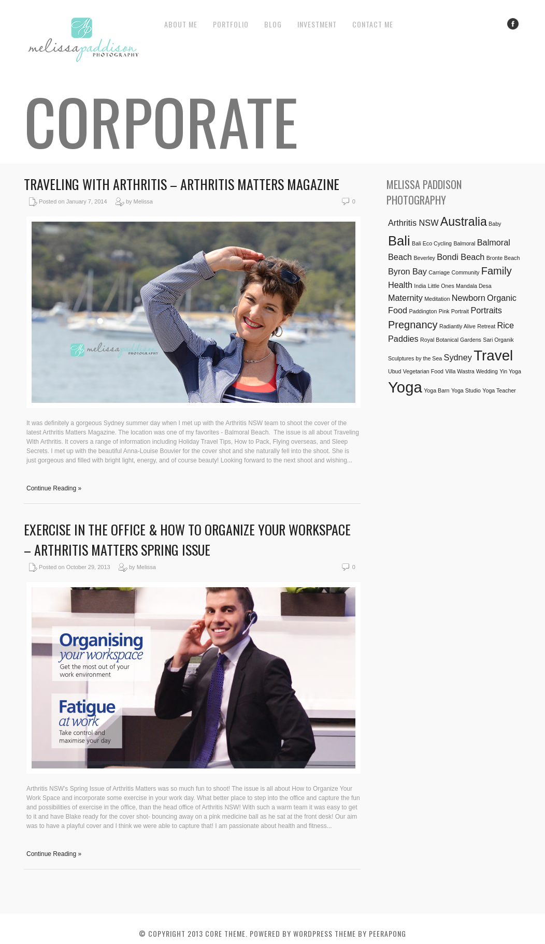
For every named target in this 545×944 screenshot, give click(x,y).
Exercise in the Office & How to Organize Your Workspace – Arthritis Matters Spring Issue (187, 539)
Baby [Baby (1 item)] (495, 224)
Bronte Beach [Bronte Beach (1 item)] (503, 258)
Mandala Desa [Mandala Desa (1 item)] (474, 286)
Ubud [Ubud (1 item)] (394, 371)
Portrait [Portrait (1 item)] (460, 311)
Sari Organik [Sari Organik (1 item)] (498, 340)
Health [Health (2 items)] (400, 284)
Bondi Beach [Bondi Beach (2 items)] (460, 257)
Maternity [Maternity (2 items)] (405, 297)
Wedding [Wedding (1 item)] (487, 371)
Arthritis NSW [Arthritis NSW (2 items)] (413, 222)
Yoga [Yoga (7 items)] (405, 387)
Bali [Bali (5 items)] (399, 241)
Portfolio (231, 24)
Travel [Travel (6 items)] (493, 355)
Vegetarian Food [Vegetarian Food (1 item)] (423, 371)
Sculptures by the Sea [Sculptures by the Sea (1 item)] (415, 358)
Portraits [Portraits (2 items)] (486, 310)
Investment (317, 24)
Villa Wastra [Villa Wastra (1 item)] (459, 371)
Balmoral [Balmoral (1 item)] (464, 243)
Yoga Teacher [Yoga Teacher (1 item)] (499, 390)
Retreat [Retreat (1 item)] (486, 326)
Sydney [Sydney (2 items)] (458, 357)
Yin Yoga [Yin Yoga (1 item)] (510, 371)
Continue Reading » (53, 488)
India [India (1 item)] (420, 286)
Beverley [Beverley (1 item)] (424, 258)
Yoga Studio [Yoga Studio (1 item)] (466, 390)
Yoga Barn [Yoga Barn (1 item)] (436, 390)
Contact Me (372, 24)
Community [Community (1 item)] (466, 272)
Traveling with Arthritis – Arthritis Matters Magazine (181, 184)
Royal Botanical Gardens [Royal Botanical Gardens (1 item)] (450, 340)
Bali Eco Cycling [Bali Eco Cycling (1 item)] (432, 243)
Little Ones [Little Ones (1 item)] (441, 286)
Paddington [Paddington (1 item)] (423, 311)
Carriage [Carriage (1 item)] (439, 272)
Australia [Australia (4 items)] (463, 221)
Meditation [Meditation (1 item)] (437, 299)
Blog (273, 24)
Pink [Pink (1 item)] (444, 311)
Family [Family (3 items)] (496, 271)
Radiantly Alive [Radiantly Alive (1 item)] (457, 326)
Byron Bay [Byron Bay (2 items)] (407, 271)
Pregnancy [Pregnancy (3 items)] (413, 324)
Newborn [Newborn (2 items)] (468, 297)
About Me (180, 24)
